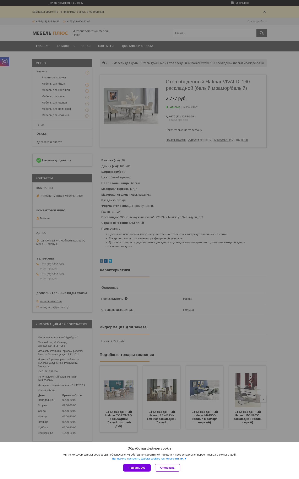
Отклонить (167, 467)
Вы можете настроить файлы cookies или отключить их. (148, 458)
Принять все (137, 467)
